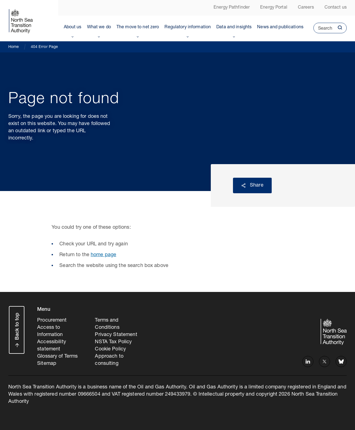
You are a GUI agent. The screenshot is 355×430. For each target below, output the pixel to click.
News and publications (280, 27)
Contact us (335, 8)
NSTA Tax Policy (113, 342)
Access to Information (50, 331)
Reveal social (243, 185)
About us (73, 27)
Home (13, 47)
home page (103, 255)
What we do (99, 27)
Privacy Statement (116, 334)
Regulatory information (187, 27)
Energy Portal (273, 8)
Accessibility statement (51, 346)
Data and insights (234, 27)
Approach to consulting (109, 360)
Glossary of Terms (57, 356)
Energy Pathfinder (232, 8)
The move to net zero (137, 27)
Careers (306, 8)
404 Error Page (44, 47)
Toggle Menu (72, 35)
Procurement (52, 320)
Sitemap (46, 363)
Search (322, 30)
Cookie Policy (110, 349)
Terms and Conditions (107, 324)
